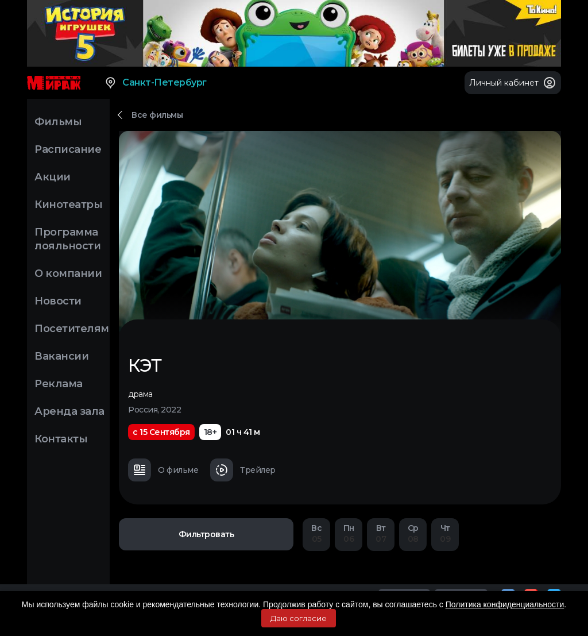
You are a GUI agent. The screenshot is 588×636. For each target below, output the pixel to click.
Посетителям (71, 328)
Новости (58, 301)
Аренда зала (69, 411)
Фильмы (58, 121)
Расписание (67, 149)
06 (348, 533)
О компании (68, 273)
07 (381, 533)
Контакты (60, 439)
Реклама (58, 383)
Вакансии (61, 356)
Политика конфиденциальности (505, 604)
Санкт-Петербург (155, 83)
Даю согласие (298, 618)
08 (413, 533)
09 (445, 533)
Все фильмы (157, 115)
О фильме (163, 469)
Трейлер (243, 469)
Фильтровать (206, 534)
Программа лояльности (67, 239)
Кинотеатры (68, 204)
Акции (52, 177)
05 (316, 533)
